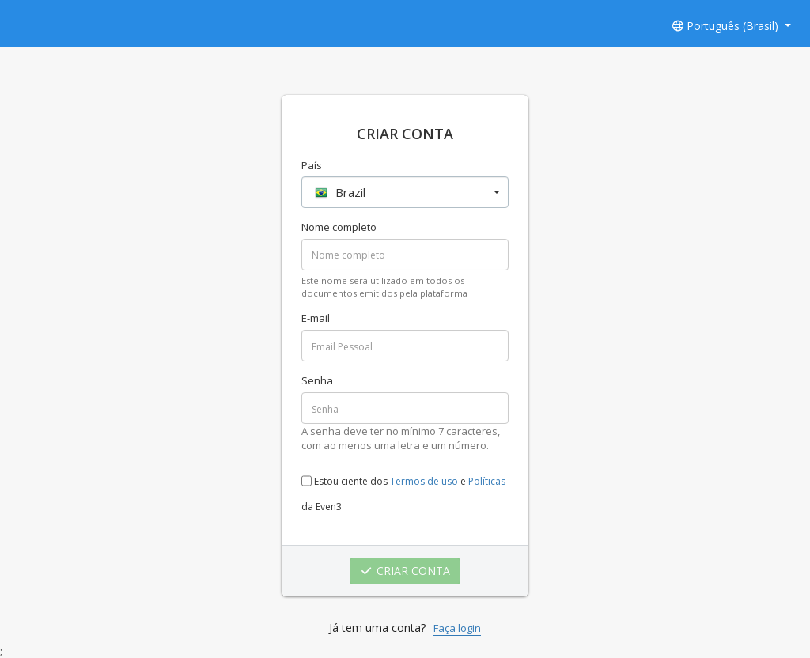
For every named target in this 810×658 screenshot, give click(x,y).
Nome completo (339, 227)
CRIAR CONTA (405, 570)
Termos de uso (424, 481)
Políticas (486, 481)
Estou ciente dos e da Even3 (403, 489)
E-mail (315, 318)
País (311, 165)
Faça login (457, 628)
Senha (317, 380)
